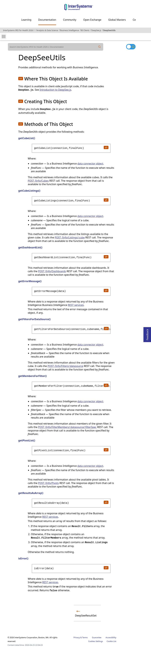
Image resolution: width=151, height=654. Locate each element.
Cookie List (111, 641)
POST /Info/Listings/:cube (70, 237)
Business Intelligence (69, 30)
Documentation (47, 19)
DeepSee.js (96, 30)
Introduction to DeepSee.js (55, 89)
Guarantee (96, 637)
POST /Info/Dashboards (52, 271)
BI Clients (85, 30)
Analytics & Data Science (47, 30)
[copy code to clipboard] (106, 147)
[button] (20, 78)
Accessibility (111, 637)
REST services (76, 305)
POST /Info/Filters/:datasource (65, 366)
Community (69, 19)
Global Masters (117, 19)
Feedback (147, 333)
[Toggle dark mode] (131, 46)
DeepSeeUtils (109, 30)
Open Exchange (92, 19)
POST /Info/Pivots (48, 483)
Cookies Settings (95, 641)
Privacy (77, 637)
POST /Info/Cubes (38, 180)
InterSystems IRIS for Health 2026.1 (19, 30)
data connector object (90, 163)
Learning (26, 19)
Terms (85, 637)
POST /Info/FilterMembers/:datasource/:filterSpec (67, 427)
